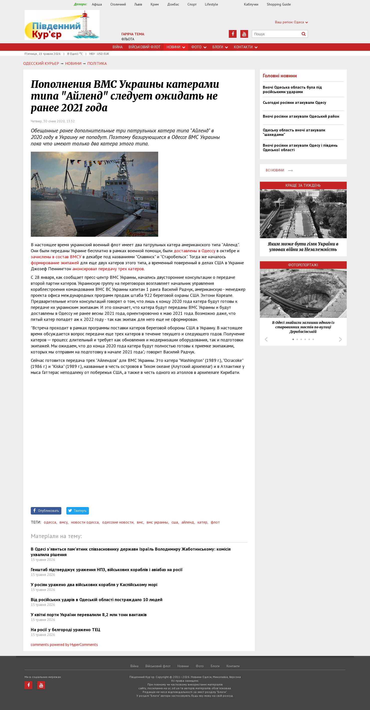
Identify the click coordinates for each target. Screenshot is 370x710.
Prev (266, 339)
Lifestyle (211, 4)
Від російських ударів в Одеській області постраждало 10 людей (96, 599)
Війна (118, 47)
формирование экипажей (55, 263)
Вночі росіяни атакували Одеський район (301, 116)
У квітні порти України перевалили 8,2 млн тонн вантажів (89, 614)
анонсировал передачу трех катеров (108, 269)
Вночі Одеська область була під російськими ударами (292, 89)
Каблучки (251, 4)
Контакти (246, 47)
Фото (199, 47)
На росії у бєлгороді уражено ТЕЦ (65, 629)
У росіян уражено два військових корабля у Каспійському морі (94, 584)
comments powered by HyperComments (64, 644)
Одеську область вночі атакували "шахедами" (294, 132)
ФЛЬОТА (127, 39)
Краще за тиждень (303, 185)
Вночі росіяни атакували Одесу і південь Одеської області (300, 147)
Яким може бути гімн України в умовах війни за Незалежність (303, 246)
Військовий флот (145, 47)
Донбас (173, 4)
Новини (176, 47)
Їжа (234, 4)
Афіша (97, 4)
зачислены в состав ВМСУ (56, 257)
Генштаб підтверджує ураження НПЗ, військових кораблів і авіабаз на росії (107, 569)
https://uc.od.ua (62, 26)
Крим (155, 4)
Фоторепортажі (303, 265)
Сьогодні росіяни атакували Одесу (294, 102)
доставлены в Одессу (194, 251)
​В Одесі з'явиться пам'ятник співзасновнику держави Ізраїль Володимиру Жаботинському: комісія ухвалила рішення (131, 551)
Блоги (220, 47)
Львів (138, 4)
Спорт (192, 4)
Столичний (118, 4)
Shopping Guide (279, 4)
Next (340, 339)
